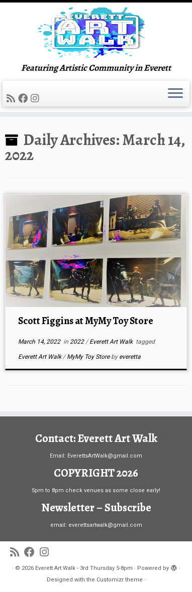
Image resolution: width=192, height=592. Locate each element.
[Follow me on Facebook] (24, 98)
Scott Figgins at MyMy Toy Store (85, 321)
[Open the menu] (175, 93)
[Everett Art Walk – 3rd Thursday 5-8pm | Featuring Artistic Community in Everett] (96, 33)
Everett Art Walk (111, 341)
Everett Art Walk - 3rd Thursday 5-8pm (84, 568)
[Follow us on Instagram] (36, 98)
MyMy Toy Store (89, 356)
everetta (130, 356)
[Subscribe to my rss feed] (12, 98)
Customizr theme (120, 579)
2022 (77, 341)
